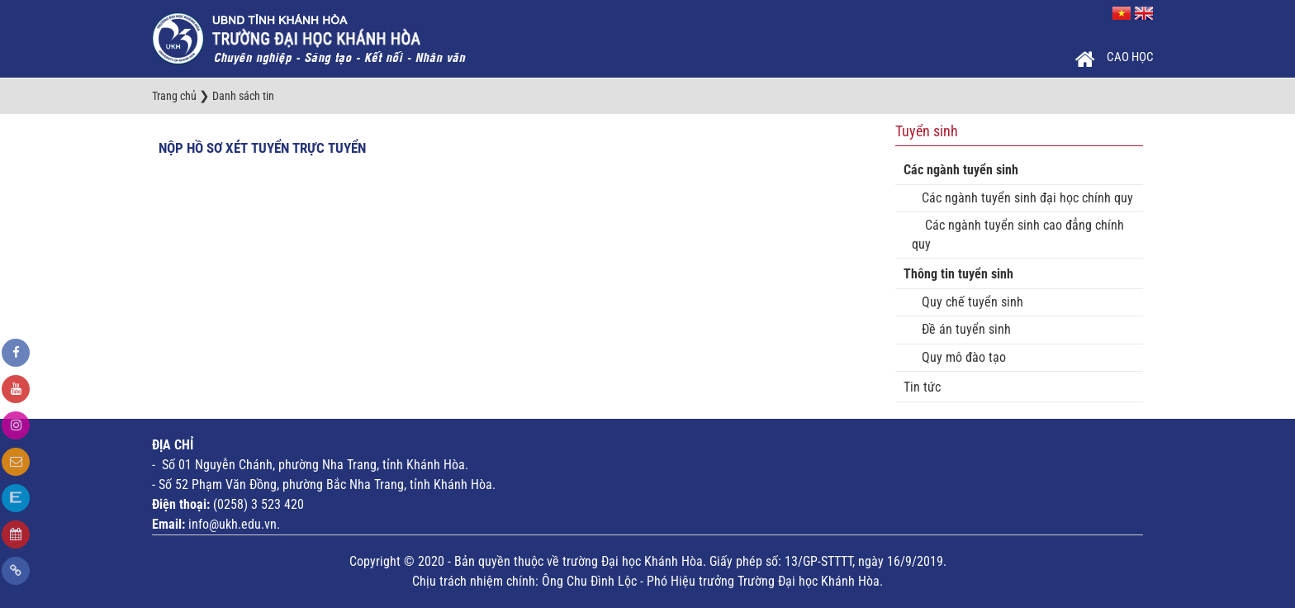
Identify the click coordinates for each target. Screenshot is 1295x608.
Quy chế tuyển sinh (967, 302)
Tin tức (922, 387)
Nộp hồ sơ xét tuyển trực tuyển (262, 148)
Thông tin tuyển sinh (958, 274)
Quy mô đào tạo (959, 357)
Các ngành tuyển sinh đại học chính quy (1022, 198)
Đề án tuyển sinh (961, 329)
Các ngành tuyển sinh (961, 170)
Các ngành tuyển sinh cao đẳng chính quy (1018, 234)
